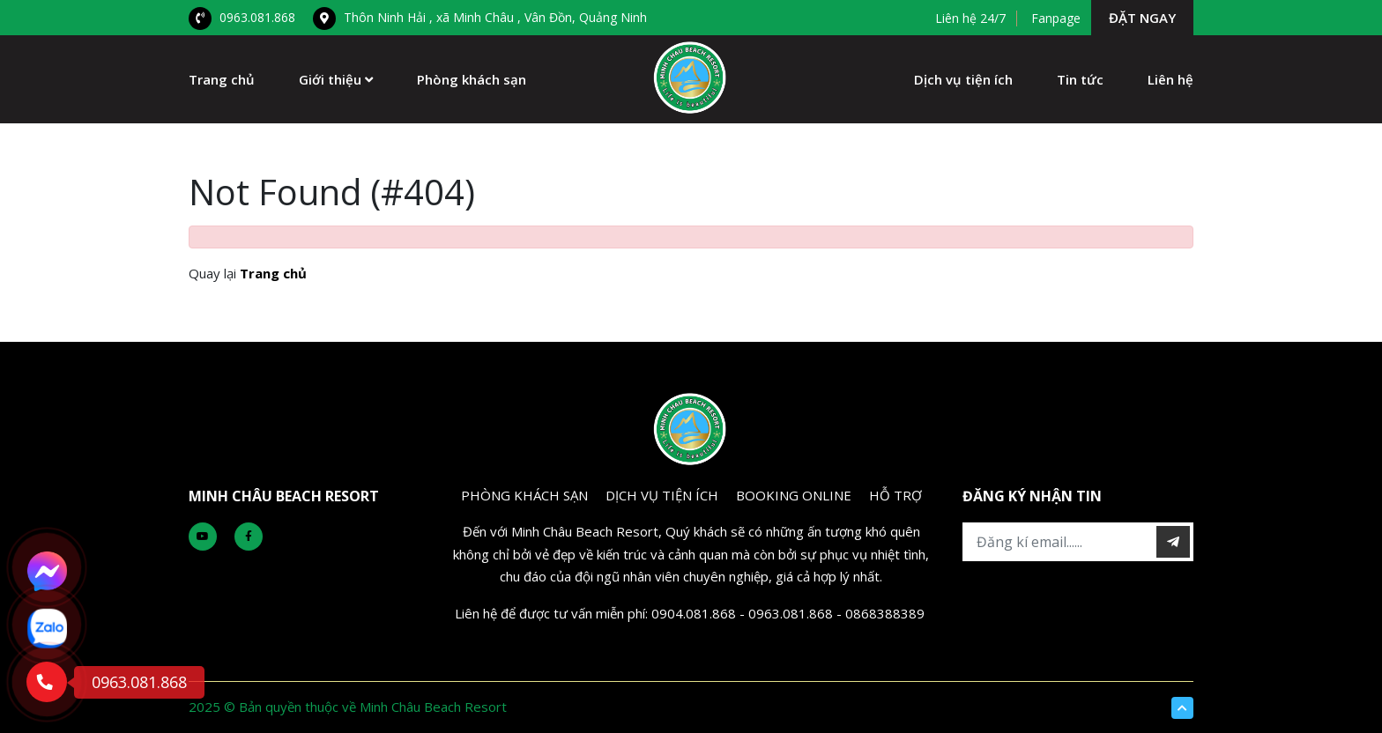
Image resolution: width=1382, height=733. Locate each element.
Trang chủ (222, 79)
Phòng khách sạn (471, 79)
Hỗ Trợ (895, 495)
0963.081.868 (242, 17)
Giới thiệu (336, 79)
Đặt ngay (1142, 17)
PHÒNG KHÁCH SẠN (524, 495)
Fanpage (1056, 18)
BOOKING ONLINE (793, 495)
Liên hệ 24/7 (970, 18)
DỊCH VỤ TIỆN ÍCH (662, 495)
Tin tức (1080, 79)
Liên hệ (1170, 79)
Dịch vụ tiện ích (963, 79)
